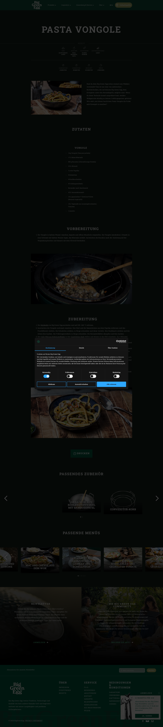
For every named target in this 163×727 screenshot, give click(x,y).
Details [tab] (81, 348)
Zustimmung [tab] (50, 348)
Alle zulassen (111, 384)
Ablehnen (51, 384)
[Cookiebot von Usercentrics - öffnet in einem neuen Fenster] (117, 341)
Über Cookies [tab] (113, 348)
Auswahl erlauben (81, 384)
